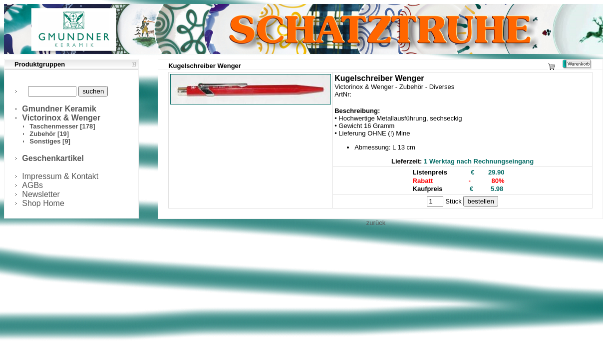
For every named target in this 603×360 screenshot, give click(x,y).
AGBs (32, 185)
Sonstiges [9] (49, 141)
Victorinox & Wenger (61, 118)
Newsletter (41, 194)
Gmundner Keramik (59, 108)
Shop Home (43, 203)
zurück (375, 222)
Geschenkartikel (53, 158)
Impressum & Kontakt (60, 176)
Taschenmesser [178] (62, 126)
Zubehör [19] (49, 134)
